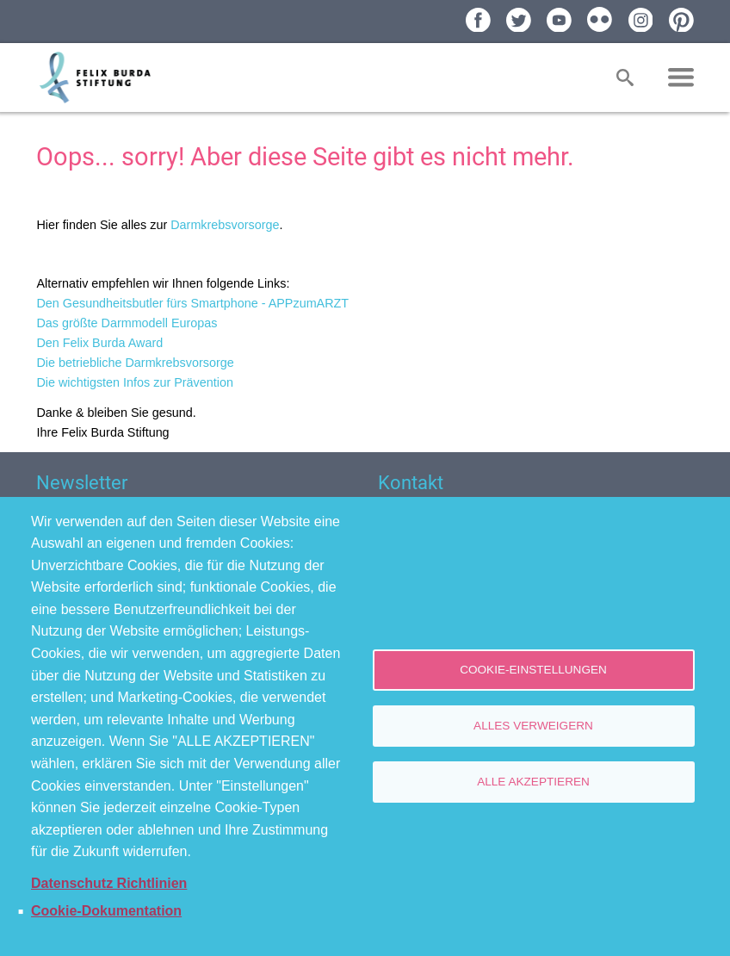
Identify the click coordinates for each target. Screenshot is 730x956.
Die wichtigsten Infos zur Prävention (134, 382)
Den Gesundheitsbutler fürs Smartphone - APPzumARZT (192, 303)
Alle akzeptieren (533, 781)
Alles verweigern (533, 725)
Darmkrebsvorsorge (224, 225)
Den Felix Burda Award (99, 343)
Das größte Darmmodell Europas (126, 323)
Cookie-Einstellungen (533, 669)
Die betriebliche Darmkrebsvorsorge (134, 362)
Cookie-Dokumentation (106, 910)
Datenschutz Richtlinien (109, 883)
